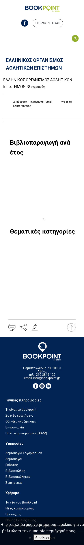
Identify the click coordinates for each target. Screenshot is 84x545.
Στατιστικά (14, 483)
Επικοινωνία (15, 427)
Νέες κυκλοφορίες (20, 508)
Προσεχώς (13, 514)
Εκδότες (12, 465)
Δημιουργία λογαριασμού (24, 453)
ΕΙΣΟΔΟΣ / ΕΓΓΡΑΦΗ (47, 23)
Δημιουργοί (14, 459)
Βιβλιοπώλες (15, 471)
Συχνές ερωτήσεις (19, 415)
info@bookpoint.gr (46, 378)
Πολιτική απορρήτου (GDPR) (26, 433)
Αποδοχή (42, 537)
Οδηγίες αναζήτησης (21, 421)
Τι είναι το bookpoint (21, 410)
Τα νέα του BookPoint (21, 502)
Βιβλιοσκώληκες (18, 477)
